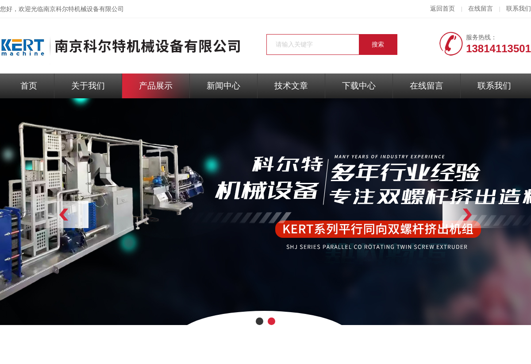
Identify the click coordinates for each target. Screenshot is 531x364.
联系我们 (518, 8)
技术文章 (291, 85)
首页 (28, 85)
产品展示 (156, 85)
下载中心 (359, 85)
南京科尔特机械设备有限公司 (83, 9)
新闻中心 (223, 85)
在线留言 (480, 8)
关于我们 (88, 85)
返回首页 (442, 8)
